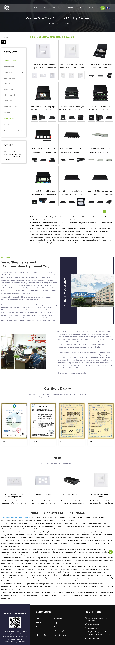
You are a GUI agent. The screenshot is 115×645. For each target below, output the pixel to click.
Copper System (10, 60)
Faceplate (7, 84)
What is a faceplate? (43, 494)
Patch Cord (8, 101)
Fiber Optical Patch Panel (13, 130)
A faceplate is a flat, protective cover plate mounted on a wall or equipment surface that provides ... (43, 502)
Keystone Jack (9, 67)
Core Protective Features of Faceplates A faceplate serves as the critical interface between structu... (14, 502)
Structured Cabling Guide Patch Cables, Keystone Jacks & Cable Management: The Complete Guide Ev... (71, 502)
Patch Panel (8, 72)
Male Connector (10, 89)
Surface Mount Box (10, 106)
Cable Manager (9, 78)
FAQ (56, 623)
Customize (69, 7)
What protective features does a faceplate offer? (14, 495)
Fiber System (9, 118)
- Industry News (60, 635)
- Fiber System (41, 635)
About (45, 7)
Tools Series (8, 112)
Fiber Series (8, 125)
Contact (91, 7)
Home (35, 7)
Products (56, 7)
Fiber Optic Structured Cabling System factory (25, 320)
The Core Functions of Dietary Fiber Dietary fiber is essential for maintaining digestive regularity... (100, 502)
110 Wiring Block (9, 95)
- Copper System (43, 631)
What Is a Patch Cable (71, 494)
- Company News (61, 631)
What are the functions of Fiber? (100, 495)
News (80, 7)
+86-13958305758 (94, 618)
